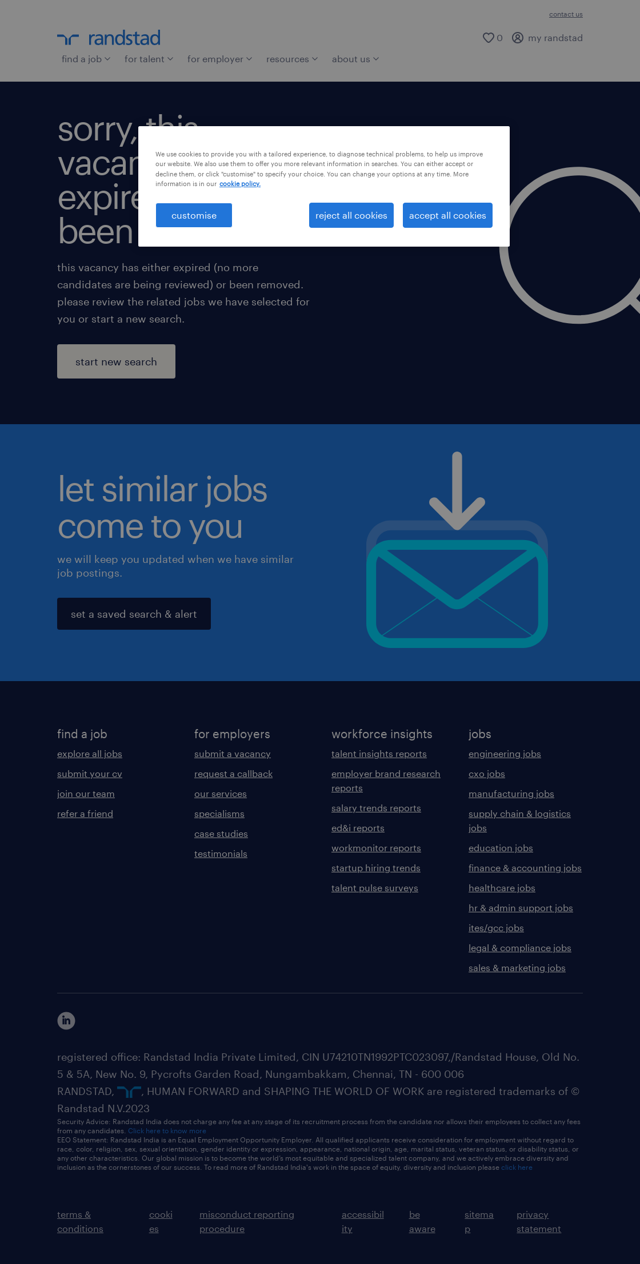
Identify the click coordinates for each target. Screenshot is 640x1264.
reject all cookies (351, 215)
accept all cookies (447, 215)
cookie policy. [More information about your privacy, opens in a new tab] (240, 183)
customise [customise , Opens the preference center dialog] (194, 215)
